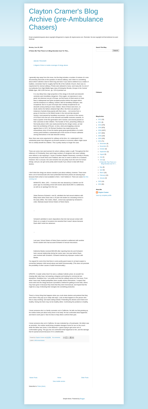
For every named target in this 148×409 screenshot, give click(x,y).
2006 (100, 136)
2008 (100, 130)
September (103, 151)
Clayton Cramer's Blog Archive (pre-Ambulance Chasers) (66, 19)
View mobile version (59, 381)
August (102, 154)
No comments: (56, 337)
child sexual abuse (39, 340)
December (103, 143)
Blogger (82, 399)
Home (59, 377)
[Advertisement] (59, 359)
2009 (100, 127)
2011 (100, 122)
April (101, 170)
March (102, 172)
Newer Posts (33, 377)
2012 (100, 119)
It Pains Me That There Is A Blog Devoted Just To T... (107, 163)
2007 (100, 133)
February (103, 175)
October (102, 149)
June (101, 160)
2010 (100, 125)
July (101, 157)
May (101, 167)
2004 (100, 141)
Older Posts (84, 377)
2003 (100, 181)
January (102, 178)
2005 (100, 138)
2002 (100, 184)
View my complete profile (103, 195)
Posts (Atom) (41, 386)
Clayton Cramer (103, 192)
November (103, 146)
